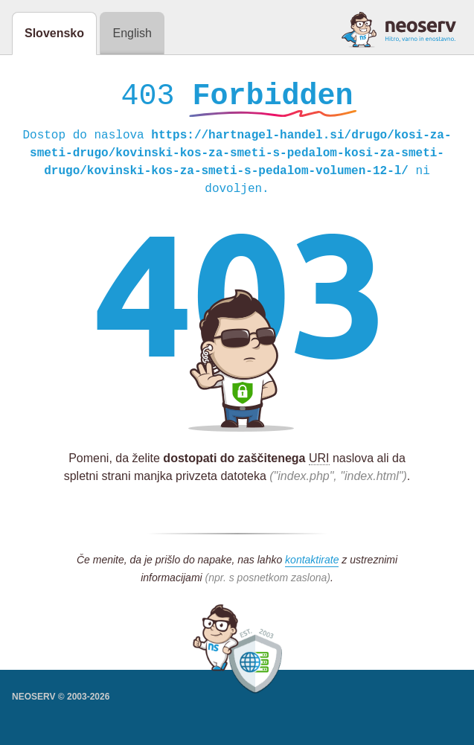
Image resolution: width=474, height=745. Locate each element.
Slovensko (54, 33)
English (131, 33)
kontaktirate (312, 563)
